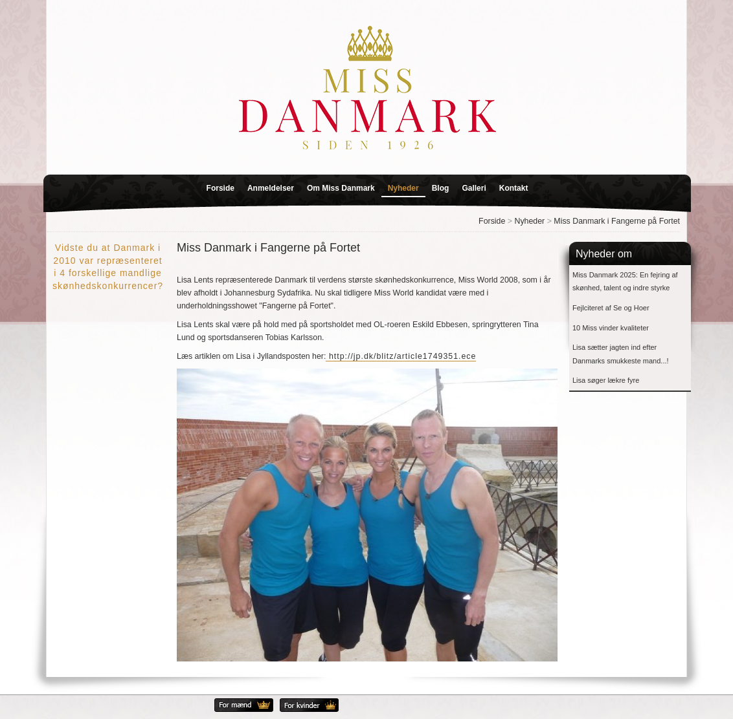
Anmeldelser (270, 188)
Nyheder (403, 188)
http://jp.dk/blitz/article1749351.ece (401, 356)
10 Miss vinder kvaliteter (610, 328)
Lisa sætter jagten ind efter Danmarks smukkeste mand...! (620, 354)
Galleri (474, 188)
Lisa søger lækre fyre (605, 380)
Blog (440, 188)
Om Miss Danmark (341, 188)
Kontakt (513, 188)
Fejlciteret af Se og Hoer (610, 308)
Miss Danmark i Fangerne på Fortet (617, 221)
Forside (220, 188)
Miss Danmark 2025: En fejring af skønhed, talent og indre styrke (625, 281)
